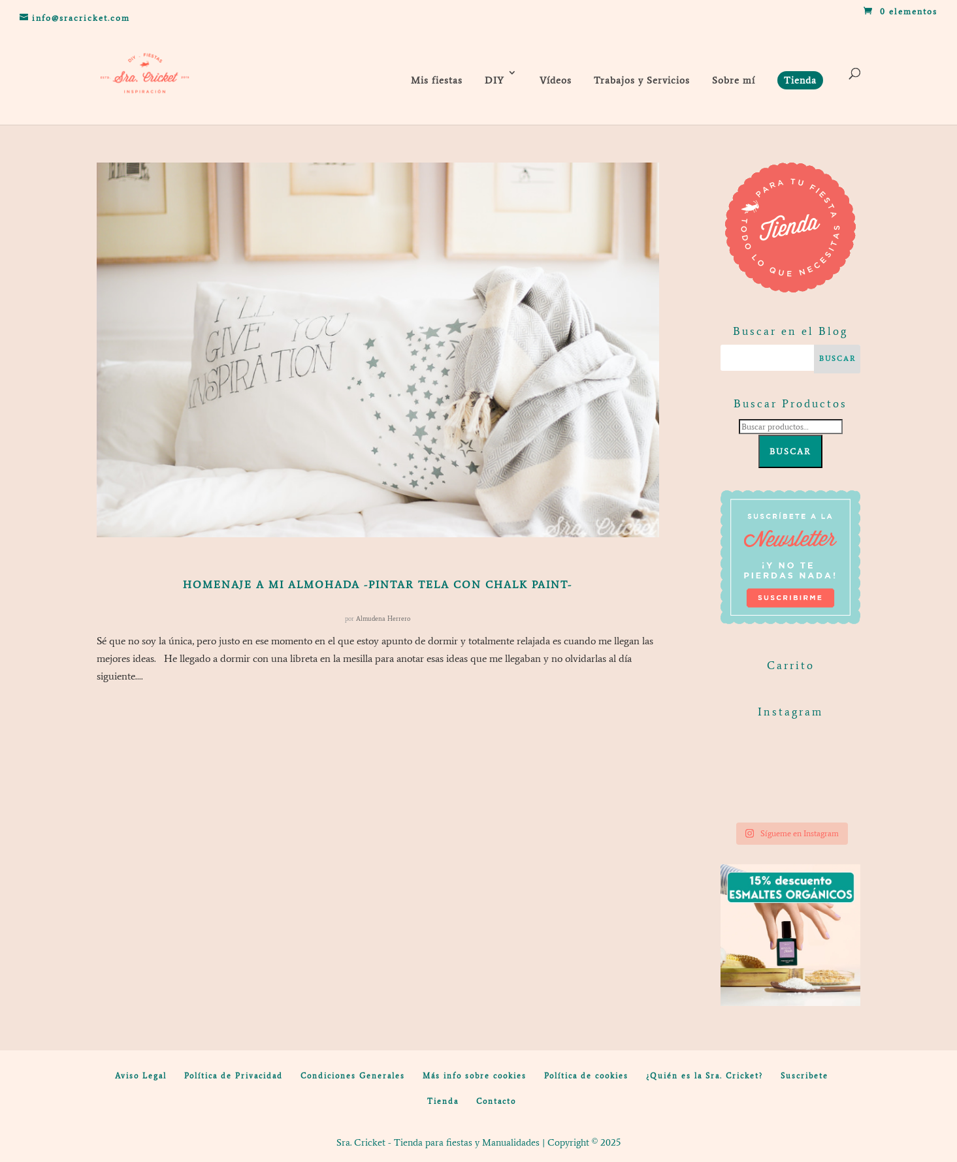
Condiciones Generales (352, 1075)
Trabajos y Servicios (642, 80)
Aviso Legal (141, 1075)
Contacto (496, 1101)
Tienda (443, 1101)
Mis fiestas (436, 80)
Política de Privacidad (233, 1075)
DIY (494, 80)
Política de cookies (586, 1075)
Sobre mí (733, 80)
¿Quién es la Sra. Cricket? (704, 1075)
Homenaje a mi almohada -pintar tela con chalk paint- (377, 584)
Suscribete (804, 1075)
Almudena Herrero (383, 618)
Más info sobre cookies (475, 1075)
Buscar (790, 451)
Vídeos (556, 80)
